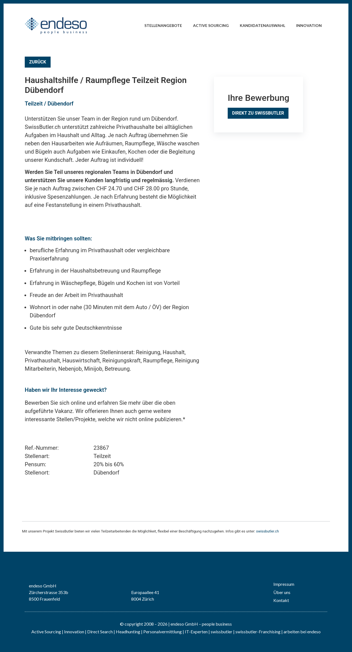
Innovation (309, 25)
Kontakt (281, 600)
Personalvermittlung (162, 631)
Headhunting (128, 631)
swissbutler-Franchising (257, 631)
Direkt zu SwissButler (258, 113)
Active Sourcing (211, 25)
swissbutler (221, 631)
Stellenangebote (163, 25)
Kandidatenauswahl (262, 25)
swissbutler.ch (267, 531)
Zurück (37, 62)
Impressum (283, 584)
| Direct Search (99, 631)
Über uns (281, 592)
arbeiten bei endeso (302, 631)
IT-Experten (196, 631)
